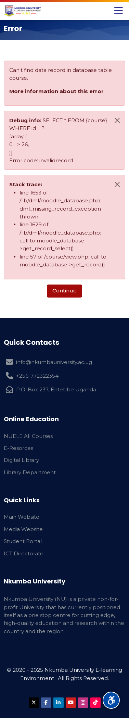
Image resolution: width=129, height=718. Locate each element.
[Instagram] (83, 702)
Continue (64, 290)
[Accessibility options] (111, 700)
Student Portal (23, 541)
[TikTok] (95, 702)
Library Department (30, 472)
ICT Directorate (23, 553)
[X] (34, 702)
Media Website (23, 529)
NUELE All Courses (28, 436)
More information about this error (56, 91)
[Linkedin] (58, 702)
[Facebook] (46, 702)
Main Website (21, 517)
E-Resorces (18, 448)
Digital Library (21, 460)
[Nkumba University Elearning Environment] (23, 10)
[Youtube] (71, 702)
